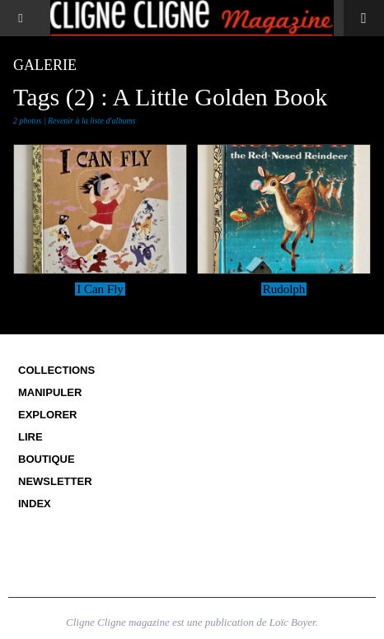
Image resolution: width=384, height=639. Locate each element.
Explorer (47, 414)
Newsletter (55, 481)
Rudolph (284, 289)
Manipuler (50, 392)
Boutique (46, 459)
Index (34, 503)
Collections (56, 370)
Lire (30, 437)
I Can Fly (100, 289)
